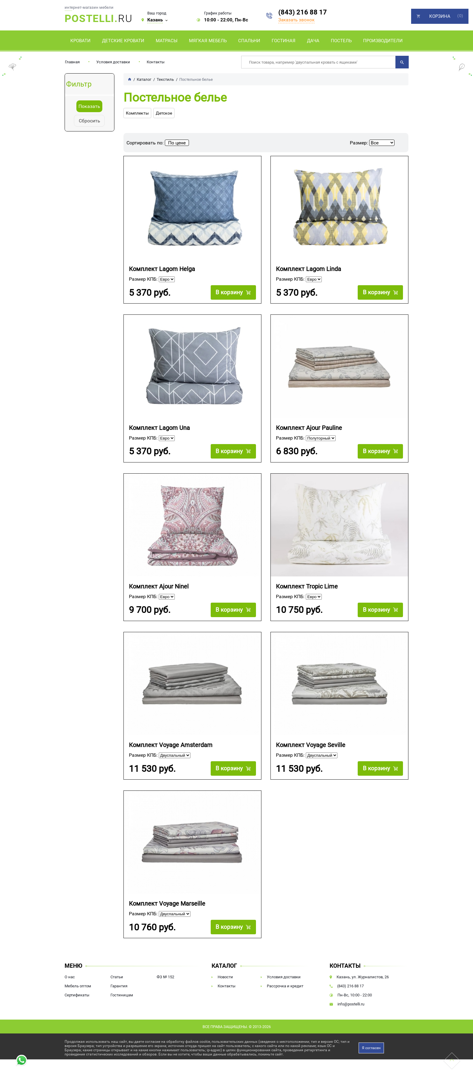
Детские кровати (123, 40)
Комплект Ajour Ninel (159, 586)
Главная (72, 62)
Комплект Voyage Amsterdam (171, 745)
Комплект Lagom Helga (162, 269)
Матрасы (166, 40)
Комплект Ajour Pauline (309, 427)
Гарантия (118, 986)
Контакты (156, 62)
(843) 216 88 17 (302, 12)
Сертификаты (77, 995)
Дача (313, 40)
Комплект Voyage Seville (310, 745)
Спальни (249, 40)
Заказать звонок (296, 20)
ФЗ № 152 (165, 977)
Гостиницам (121, 995)
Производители (383, 40)
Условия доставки (113, 62)
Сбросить (89, 121)
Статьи (116, 977)
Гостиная (284, 40)
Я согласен (371, 1048)
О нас (70, 977)
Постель (341, 40)
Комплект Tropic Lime (307, 586)
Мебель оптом (78, 986)
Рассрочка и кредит (285, 986)
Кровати (80, 40)
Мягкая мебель (208, 40)
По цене (177, 143)
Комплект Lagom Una (159, 427)
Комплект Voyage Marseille (167, 903)
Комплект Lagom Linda (308, 269)
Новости (225, 977)
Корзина (439, 16)
